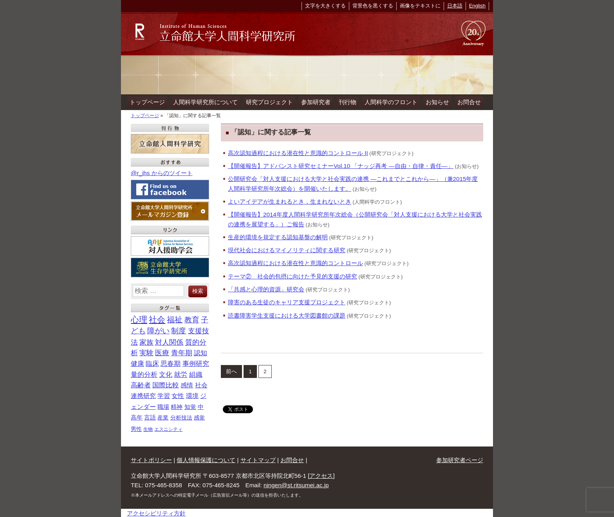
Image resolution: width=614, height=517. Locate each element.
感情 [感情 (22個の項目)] (187, 383)
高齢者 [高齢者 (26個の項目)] (141, 384)
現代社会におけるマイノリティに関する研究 (286, 249)
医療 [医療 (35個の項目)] (162, 352)
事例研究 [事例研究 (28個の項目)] (195, 362)
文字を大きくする (325, 6)
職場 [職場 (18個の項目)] (163, 405)
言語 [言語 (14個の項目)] (150, 416)
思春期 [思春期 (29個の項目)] (171, 362)
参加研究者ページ (459, 459)
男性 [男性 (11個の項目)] (136, 427)
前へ (231, 370)
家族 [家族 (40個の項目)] (146, 341)
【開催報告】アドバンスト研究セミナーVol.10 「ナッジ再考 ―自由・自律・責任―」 (340, 164)
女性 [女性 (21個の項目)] (178, 394)
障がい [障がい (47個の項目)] (158, 329)
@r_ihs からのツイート (162, 171)
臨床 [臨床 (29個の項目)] (152, 362)
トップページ (146, 101)
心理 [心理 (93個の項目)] (139, 318)
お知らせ (432, 101)
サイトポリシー (151, 459)
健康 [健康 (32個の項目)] (137, 362)
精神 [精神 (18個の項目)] (176, 405)
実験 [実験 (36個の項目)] (146, 352)
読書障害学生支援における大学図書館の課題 (286, 314)
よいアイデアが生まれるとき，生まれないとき (289, 200)
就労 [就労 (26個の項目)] (180, 373)
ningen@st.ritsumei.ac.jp (296, 484)
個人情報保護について (206, 459)
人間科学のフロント (386, 101)
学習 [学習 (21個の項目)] (163, 394)
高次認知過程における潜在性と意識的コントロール (295, 261)
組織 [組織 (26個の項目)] (195, 373)
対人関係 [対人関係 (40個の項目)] (169, 341)
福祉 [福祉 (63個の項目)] (174, 318)
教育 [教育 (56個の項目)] (191, 318)
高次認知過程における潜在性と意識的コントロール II (298, 151)
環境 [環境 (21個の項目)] (192, 394)
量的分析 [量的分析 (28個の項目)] (144, 373)
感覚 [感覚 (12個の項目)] (199, 416)
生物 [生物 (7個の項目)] (148, 427)
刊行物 (344, 101)
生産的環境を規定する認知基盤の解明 (278, 236)
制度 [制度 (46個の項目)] (178, 329)
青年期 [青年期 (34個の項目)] (181, 352)
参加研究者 (313, 101)
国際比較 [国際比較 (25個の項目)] (165, 383)
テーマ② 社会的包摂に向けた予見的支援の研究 (292, 274)
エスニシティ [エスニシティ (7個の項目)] (168, 427)
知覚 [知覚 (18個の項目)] (190, 405)
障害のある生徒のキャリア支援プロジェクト (286, 301)
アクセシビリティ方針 (156, 512)
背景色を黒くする (372, 6)
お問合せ (463, 101)
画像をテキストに (420, 6)
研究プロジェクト (267, 101)
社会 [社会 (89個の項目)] (157, 318)
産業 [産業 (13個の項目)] (162, 416)
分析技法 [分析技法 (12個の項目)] (181, 416)
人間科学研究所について (204, 101)
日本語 (454, 6)
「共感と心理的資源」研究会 (266, 288)
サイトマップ (258, 459)
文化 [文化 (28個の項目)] (165, 373)
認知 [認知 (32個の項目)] (200, 352)
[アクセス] (321, 474)
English (477, 6)
